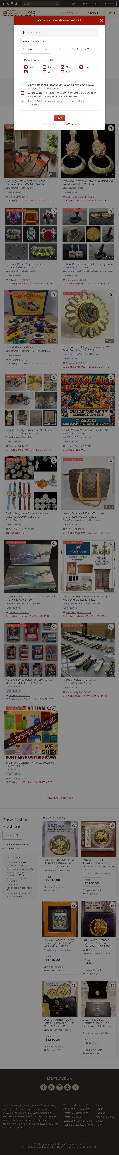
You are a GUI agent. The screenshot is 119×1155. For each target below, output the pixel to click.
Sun (68, 72)
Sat (49, 72)
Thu (87, 67)
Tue (50, 67)
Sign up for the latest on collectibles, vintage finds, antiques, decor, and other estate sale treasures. (62, 95)
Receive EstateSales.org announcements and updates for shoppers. (58, 103)
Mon (31, 67)
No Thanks (70, 124)
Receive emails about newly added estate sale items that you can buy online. (61, 86)
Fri (30, 72)
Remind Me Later (52, 124)
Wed (68, 67)
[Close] (101, 20)
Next (59, 118)
